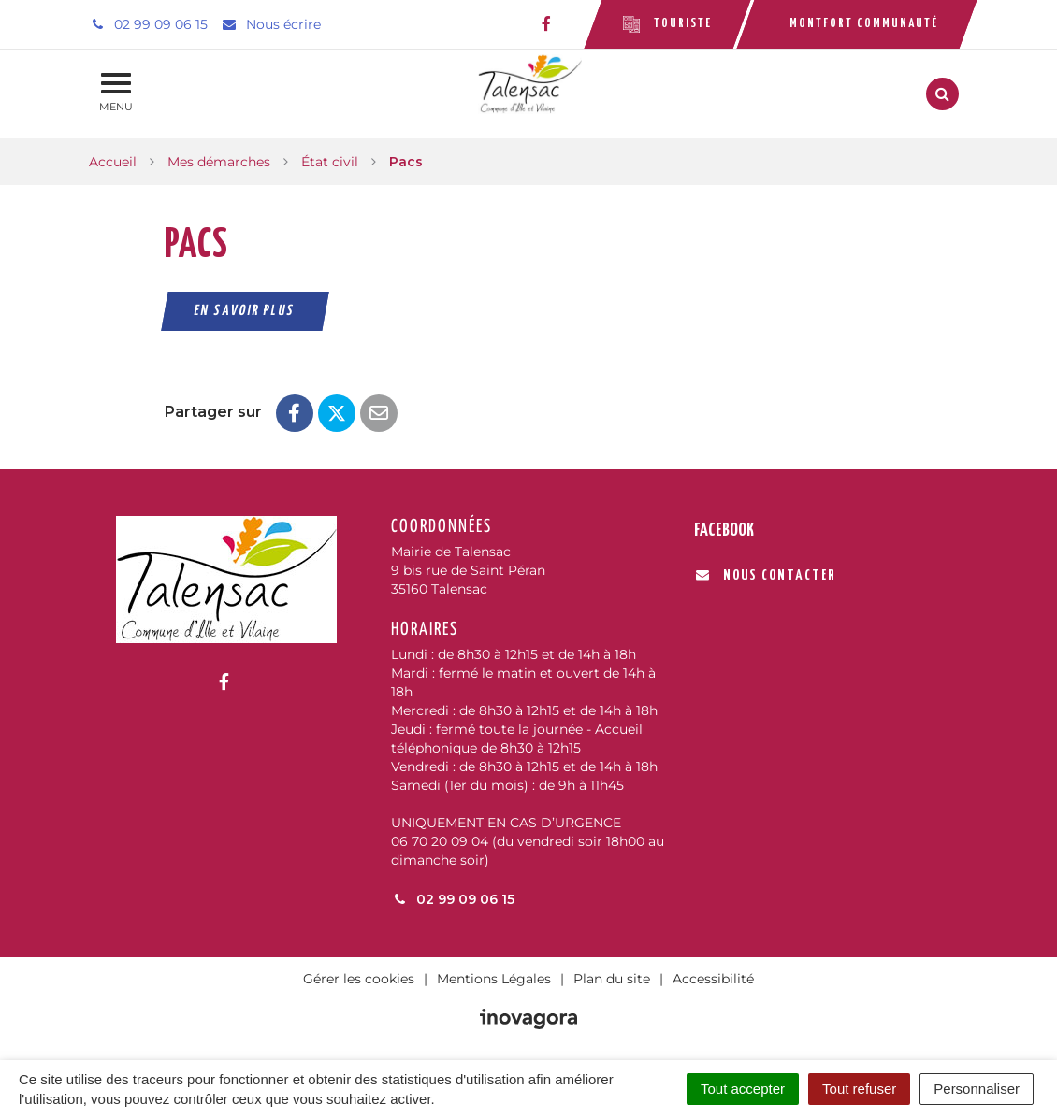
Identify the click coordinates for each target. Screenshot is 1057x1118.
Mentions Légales (494, 978)
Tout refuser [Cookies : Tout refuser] (859, 1088)
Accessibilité (713, 978)
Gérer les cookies (358, 978)
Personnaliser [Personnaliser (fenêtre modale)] (977, 1088)
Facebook (724, 530)
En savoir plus (245, 311)
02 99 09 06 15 (452, 899)
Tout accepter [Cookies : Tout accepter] (743, 1088)
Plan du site (611, 978)
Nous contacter (765, 575)
